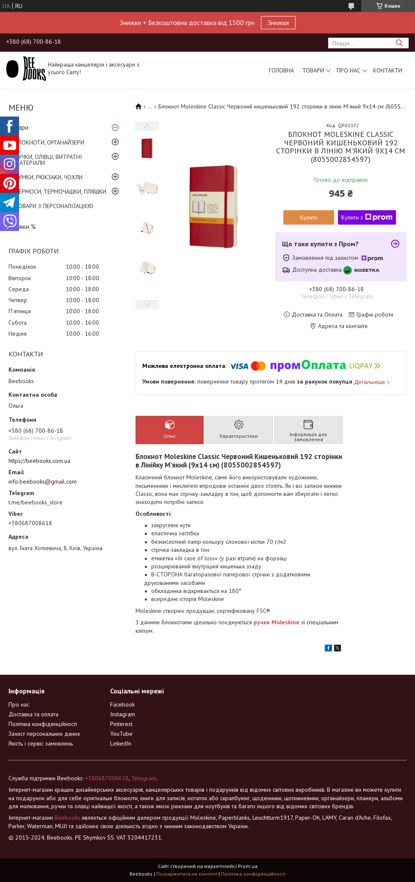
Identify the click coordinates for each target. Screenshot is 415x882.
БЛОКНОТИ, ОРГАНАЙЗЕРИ (49, 142)
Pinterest (121, 724)
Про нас (348, 70)
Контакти (387, 70)
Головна (281, 70)
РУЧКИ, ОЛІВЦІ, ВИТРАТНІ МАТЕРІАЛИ (48, 160)
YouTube (121, 733)
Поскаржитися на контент (186, 874)
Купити (309, 217)
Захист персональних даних (44, 733)
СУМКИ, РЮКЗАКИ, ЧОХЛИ (49, 177)
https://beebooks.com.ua (39, 461)
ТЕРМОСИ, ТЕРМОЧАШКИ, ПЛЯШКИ (60, 191)
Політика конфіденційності (42, 724)
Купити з (367, 217)
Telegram (143, 778)
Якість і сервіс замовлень (40, 743)
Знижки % (22, 227)
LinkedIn (120, 743)
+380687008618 (107, 778)
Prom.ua (247, 866)
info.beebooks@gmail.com (42, 481)
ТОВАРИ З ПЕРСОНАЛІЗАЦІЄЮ (54, 206)
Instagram (122, 714)
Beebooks (67, 817)
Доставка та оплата (33, 714)
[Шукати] (399, 43)
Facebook (122, 704)
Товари (313, 70)
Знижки (278, 22)
